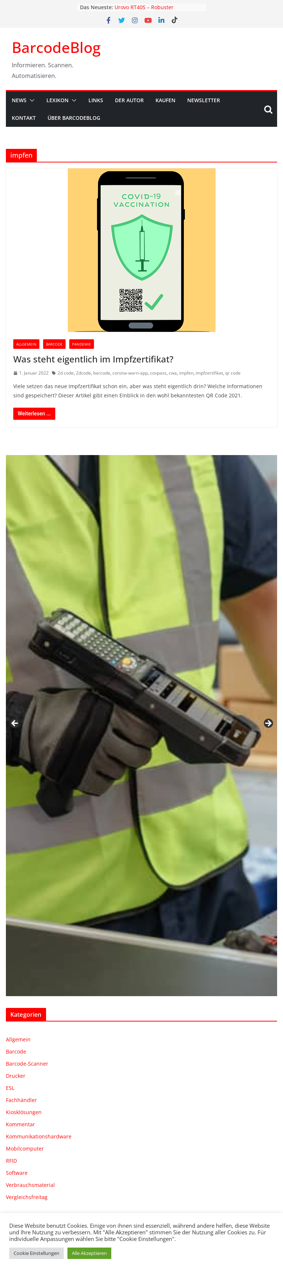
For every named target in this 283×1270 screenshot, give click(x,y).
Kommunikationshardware (38, 1136)
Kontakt (24, 117)
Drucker (15, 1075)
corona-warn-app (130, 373)
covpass (158, 373)
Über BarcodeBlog (74, 117)
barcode (101, 373)
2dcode (83, 373)
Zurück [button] (15, 723)
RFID (11, 1160)
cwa (173, 373)
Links (95, 100)
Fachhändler (21, 1100)
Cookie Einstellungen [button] (36, 1253)
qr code (233, 373)
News (19, 100)
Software (17, 1172)
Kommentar (20, 1124)
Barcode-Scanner (27, 1063)
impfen (186, 373)
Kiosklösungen (24, 1112)
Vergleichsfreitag (27, 1197)
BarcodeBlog (56, 47)
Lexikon (57, 100)
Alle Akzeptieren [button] (89, 1253)
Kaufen (165, 100)
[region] (141, 725)
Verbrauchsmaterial (30, 1184)
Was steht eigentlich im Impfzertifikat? (93, 359)
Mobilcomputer (25, 1148)
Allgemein (26, 344)
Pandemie (81, 344)
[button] (31, 100)
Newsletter (203, 100)
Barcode (54, 344)
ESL (10, 1087)
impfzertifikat (209, 373)
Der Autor (129, 100)
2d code (65, 373)
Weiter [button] (267, 723)
